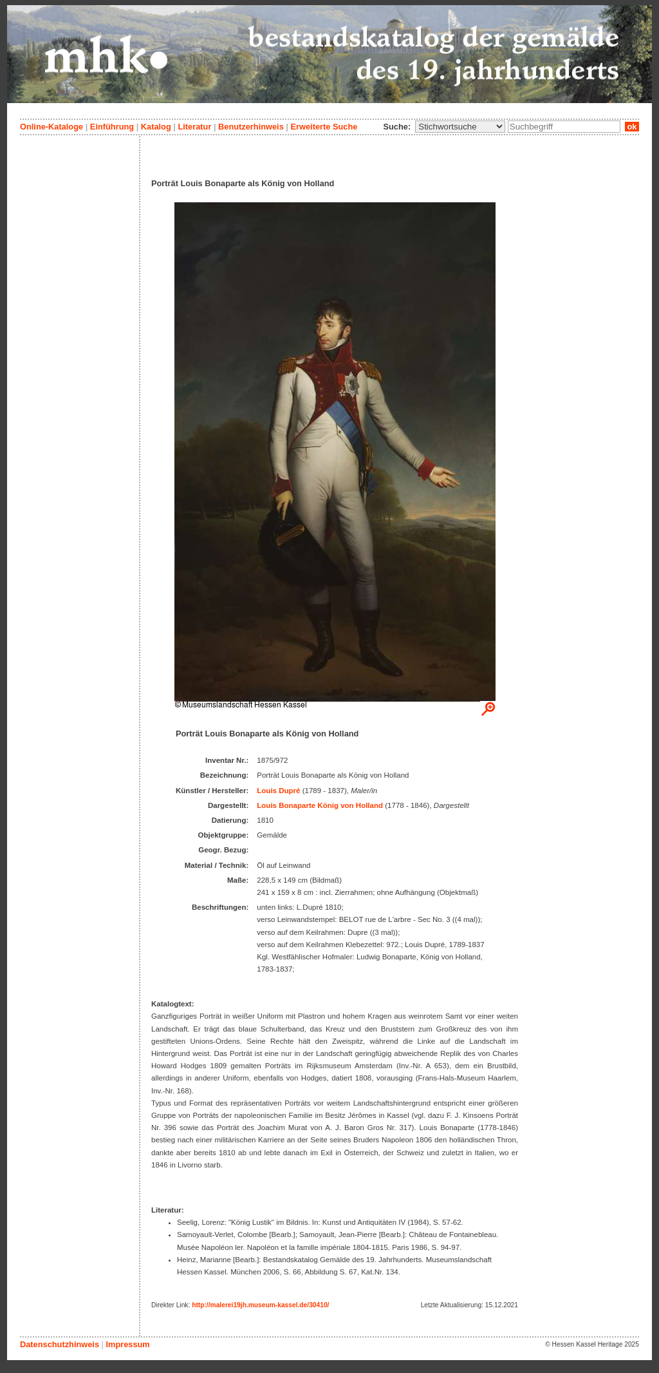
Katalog (156, 126)
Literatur (194, 126)
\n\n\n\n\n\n (460, 126)
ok (632, 126)
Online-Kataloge (51, 126)
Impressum (127, 1344)
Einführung (112, 126)
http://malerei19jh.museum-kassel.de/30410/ (260, 1305)
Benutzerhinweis (251, 126)
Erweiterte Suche (323, 126)
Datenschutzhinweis (59, 1344)
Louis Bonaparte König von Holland (320, 805)
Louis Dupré (278, 790)
